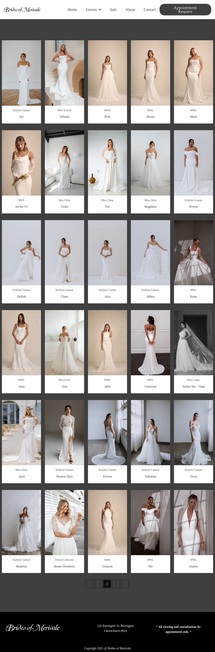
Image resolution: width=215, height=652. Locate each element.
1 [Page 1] (98, 583)
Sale (113, 9)
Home (72, 9)
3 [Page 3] (116, 583)
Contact (150, 9)
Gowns (93, 9)
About (130, 9)
